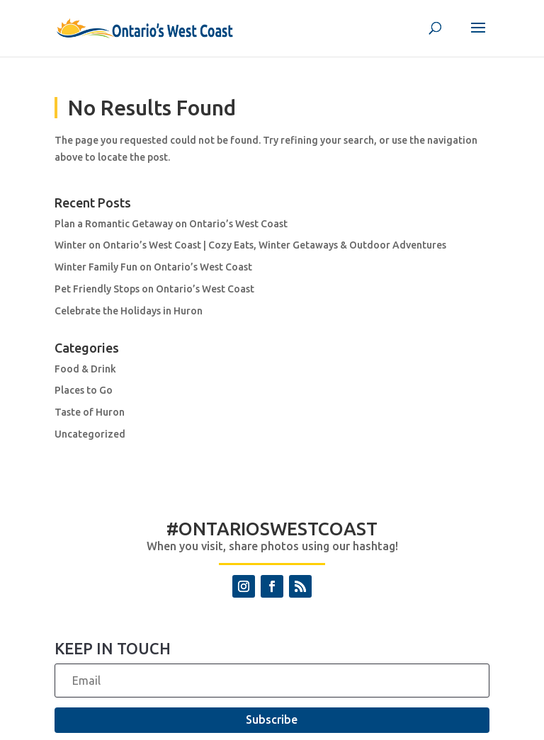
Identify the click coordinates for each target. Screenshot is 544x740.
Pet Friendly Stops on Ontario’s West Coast (154, 289)
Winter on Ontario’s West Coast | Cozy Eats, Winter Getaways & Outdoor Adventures (250, 245)
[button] (478, 37)
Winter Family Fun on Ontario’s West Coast (153, 267)
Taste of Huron (90, 412)
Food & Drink (85, 369)
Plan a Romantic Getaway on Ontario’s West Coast (171, 223)
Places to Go (84, 390)
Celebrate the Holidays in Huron (129, 311)
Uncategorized (90, 434)
